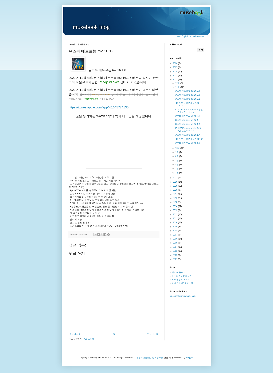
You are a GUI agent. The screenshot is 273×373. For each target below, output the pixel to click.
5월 (177, 164)
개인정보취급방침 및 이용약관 (148, 357)
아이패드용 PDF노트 (182, 276)
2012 (175, 214)
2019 (175, 186)
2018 (175, 190)
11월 (177, 87)
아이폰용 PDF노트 (180, 279)
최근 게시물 (74, 334)
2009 (175, 226)
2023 (175, 75)
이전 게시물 (152, 334)
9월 (177, 152)
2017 (175, 194)
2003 (175, 251)
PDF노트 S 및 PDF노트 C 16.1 (189, 139)
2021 (175, 177)
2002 (175, 255)
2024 (175, 71)
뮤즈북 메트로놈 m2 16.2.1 (187, 116)
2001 (175, 259)
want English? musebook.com (190, 36)
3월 (177, 168)
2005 (175, 243)
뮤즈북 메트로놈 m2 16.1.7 (187, 135)
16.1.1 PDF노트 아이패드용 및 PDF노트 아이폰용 (189, 110)
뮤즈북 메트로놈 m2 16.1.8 (187, 124)
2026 (175, 63)
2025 (175, 67)
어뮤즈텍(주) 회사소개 (182, 283)
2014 (175, 206)
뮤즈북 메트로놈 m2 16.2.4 (187, 91)
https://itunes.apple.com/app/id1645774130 (98, 107)
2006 (175, 239)
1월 (177, 172)
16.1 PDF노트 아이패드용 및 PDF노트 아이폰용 (188, 129)
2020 (175, 182)
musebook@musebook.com (183, 296)
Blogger (189, 357)
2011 (175, 218)
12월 (177, 83)
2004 (175, 247)
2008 (175, 230)
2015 (175, 202)
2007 (175, 235)
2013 (175, 210)
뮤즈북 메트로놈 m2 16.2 (186, 120)
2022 (175, 79)
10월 (177, 148)
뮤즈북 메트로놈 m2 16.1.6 (187, 143)
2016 (175, 198)
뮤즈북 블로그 (178, 272)
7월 (177, 160)
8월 (177, 156)
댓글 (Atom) (88, 339)
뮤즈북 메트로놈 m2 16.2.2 (187, 99)
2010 (175, 222)
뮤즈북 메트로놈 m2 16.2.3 (187, 95)
